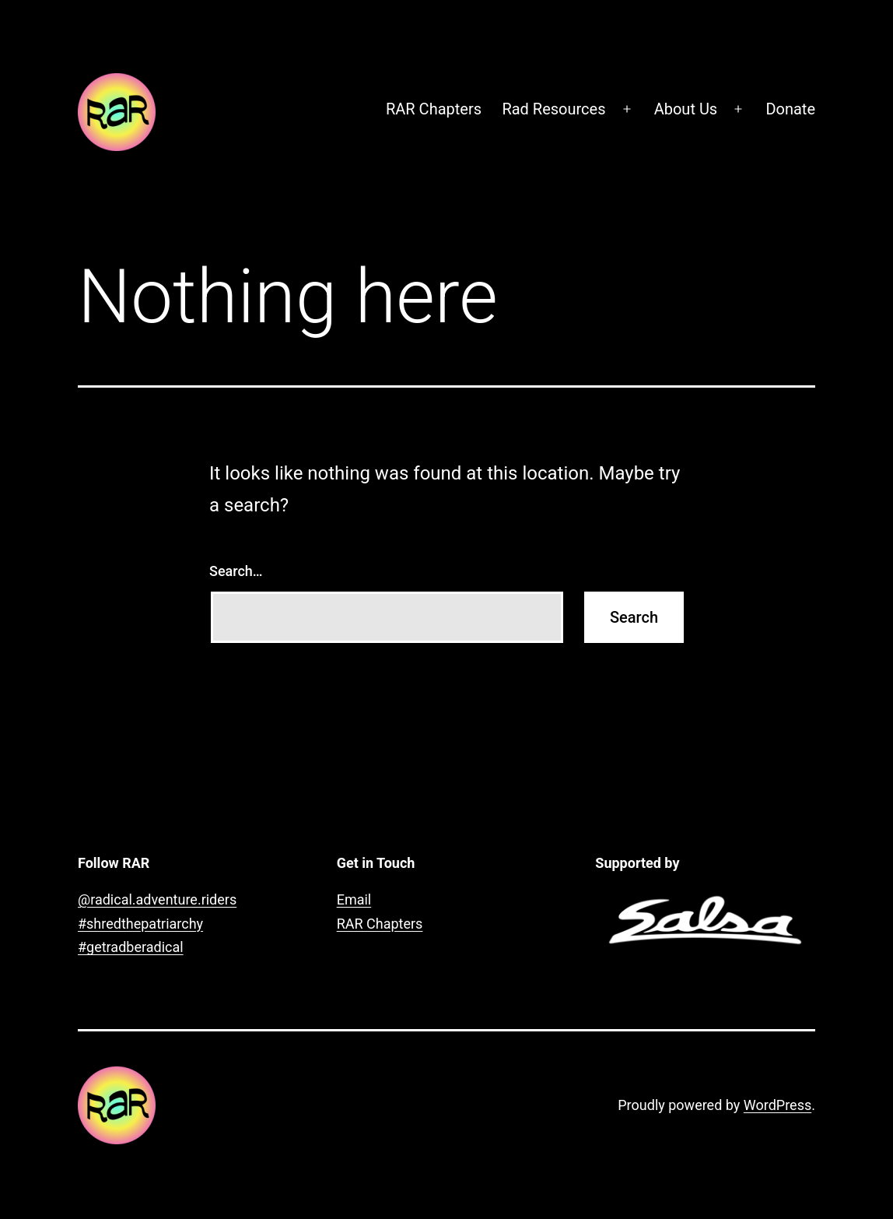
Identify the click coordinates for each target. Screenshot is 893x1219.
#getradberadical (131, 947)
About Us (686, 109)
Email (354, 899)
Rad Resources (553, 109)
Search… (236, 571)
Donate (790, 109)
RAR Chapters (434, 109)
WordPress (777, 1105)
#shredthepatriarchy (140, 923)
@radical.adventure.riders (157, 899)
